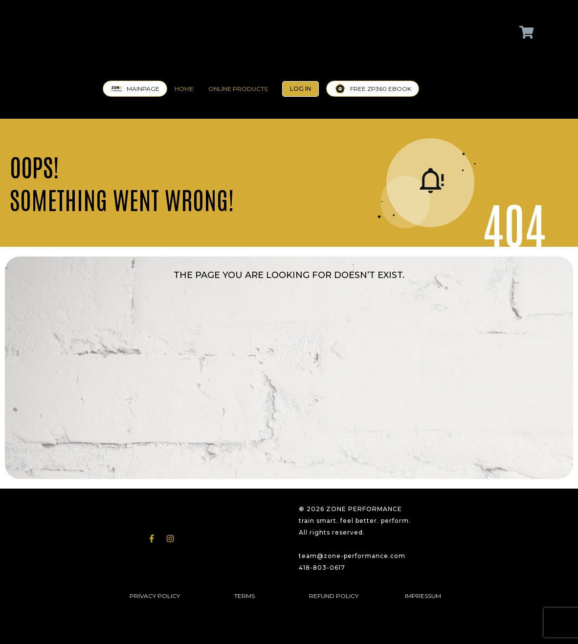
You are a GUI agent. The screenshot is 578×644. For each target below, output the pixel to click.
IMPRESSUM (423, 596)
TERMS (244, 596)
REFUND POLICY (333, 596)
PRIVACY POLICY (155, 596)
